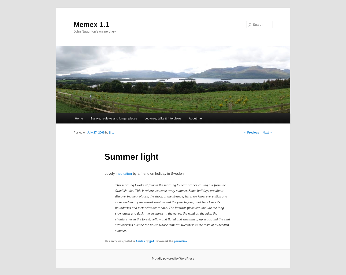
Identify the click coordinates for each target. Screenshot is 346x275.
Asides (140, 241)
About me (195, 118)
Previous (251, 132)
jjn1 (111, 132)
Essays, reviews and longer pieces (113, 118)
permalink (180, 241)
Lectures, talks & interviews (163, 118)
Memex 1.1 (91, 24)
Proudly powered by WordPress (173, 258)
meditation (124, 173)
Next (267, 132)
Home (79, 118)
